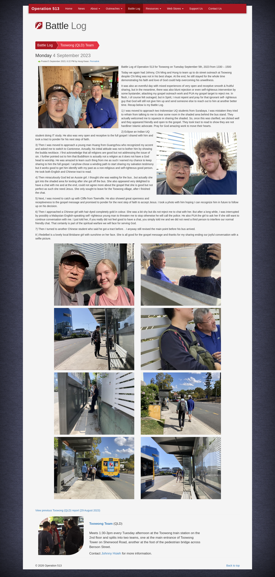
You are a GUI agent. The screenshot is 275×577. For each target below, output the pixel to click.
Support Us (196, 8)
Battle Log (134, 8)
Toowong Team (101, 523)
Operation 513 (45, 8)
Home (68, 8)
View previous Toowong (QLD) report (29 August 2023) (67, 510)
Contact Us (215, 8)
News (81, 8)
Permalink (94, 61)
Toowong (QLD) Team (77, 45)
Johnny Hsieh (111, 553)
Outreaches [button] (114, 8)
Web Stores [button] (175, 8)
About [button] (95, 8)
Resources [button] (153, 8)
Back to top (233, 565)
